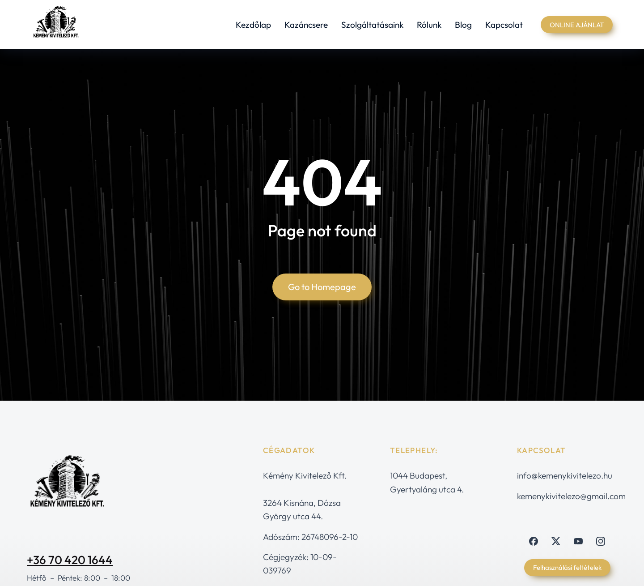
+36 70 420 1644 (70, 559)
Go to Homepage (322, 286)
